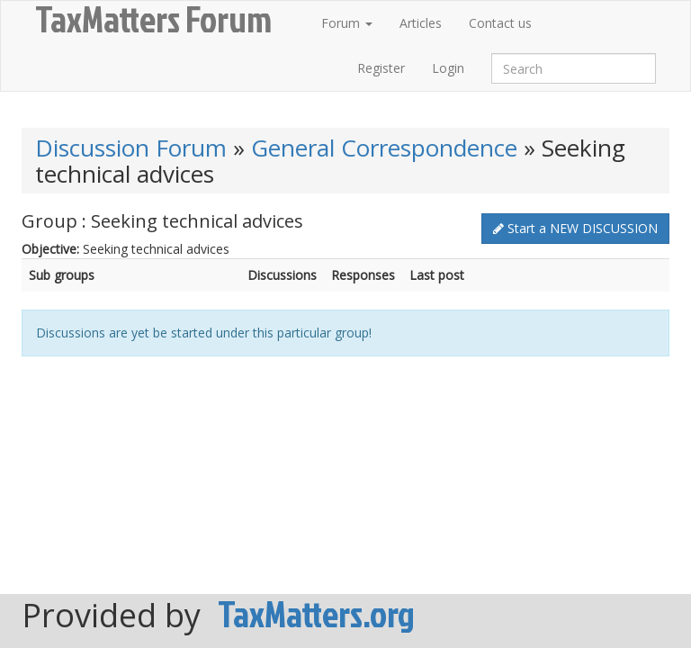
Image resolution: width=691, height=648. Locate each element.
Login (448, 67)
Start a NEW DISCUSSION (575, 228)
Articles (420, 23)
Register (381, 67)
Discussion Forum (131, 147)
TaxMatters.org (316, 614)
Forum (346, 23)
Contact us (500, 23)
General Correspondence (384, 147)
